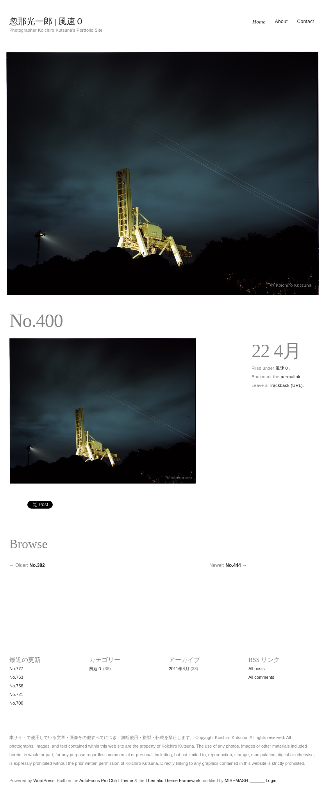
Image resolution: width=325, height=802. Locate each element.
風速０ (282, 368)
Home (259, 22)
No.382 (37, 565)
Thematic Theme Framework (173, 780)
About (281, 21)
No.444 (233, 565)
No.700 (16, 703)
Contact (305, 21)
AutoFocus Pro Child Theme (106, 780)
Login (271, 780)
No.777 (16, 668)
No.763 (16, 677)
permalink (290, 376)
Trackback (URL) (286, 385)
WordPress (43, 780)
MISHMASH (236, 780)
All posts (256, 668)
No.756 (16, 685)
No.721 (16, 694)
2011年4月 (179, 668)
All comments (261, 677)
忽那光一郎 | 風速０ (46, 21)
